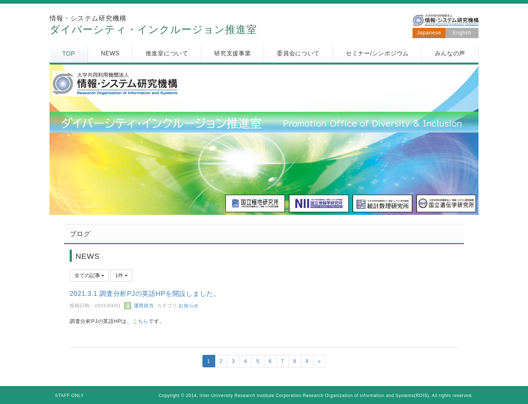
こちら (140, 321)
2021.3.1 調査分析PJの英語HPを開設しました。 (145, 293)
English (462, 33)
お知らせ (189, 305)
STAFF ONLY (69, 395)
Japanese (429, 33)
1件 (121, 275)
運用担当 (139, 305)
